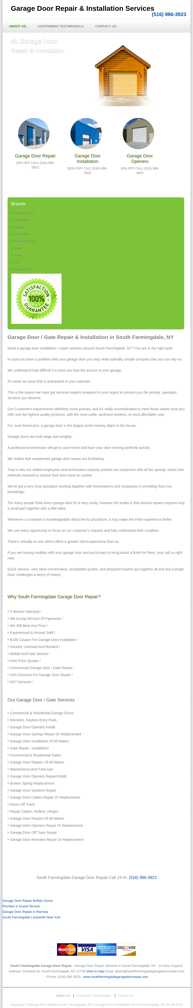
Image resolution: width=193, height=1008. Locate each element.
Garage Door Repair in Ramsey (25, 912)
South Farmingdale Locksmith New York (32, 917)
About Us (17, 26)
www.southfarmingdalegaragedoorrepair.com (115, 977)
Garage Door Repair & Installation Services (82, 8)
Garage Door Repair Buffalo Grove (28, 901)
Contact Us (105, 26)
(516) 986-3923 (169, 14)
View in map (95, 971)
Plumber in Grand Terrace (21, 906)
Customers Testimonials (61, 26)
